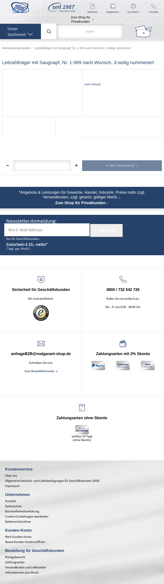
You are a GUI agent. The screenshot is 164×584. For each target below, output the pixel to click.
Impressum (12, 486)
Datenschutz (13, 506)
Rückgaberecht (15, 557)
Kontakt (10, 501)
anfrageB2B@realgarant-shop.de (41, 354)
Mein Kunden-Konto (18, 537)
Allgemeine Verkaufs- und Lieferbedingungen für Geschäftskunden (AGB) (52, 481)
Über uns (11, 475)
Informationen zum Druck (22, 572)
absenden (106, 231)
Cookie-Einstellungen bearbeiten (26, 516)
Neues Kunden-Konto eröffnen (25, 542)
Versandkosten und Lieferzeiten (25, 567)
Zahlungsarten (15, 562)
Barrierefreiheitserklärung (22, 511)
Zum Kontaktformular (40, 371)
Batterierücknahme (18, 521)
